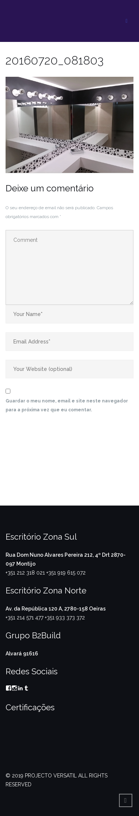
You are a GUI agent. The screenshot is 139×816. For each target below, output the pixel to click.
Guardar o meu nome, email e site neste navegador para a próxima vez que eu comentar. (67, 405)
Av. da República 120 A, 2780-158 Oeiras (56, 609)
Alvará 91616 (22, 654)
